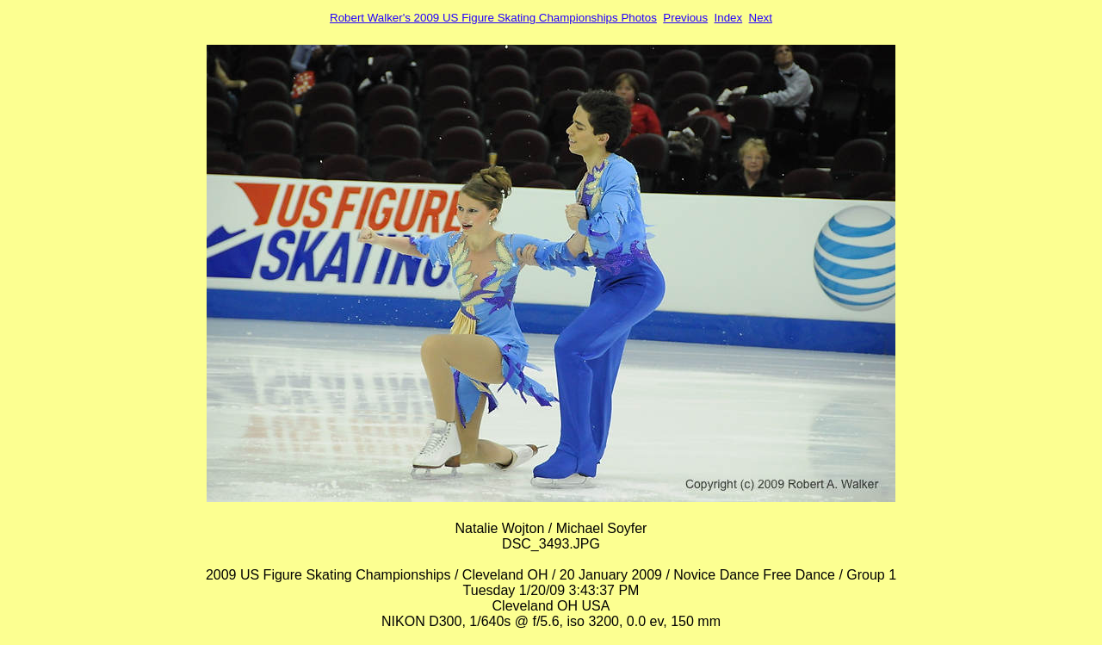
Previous (685, 17)
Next (760, 17)
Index (729, 17)
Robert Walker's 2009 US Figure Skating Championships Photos (493, 17)
